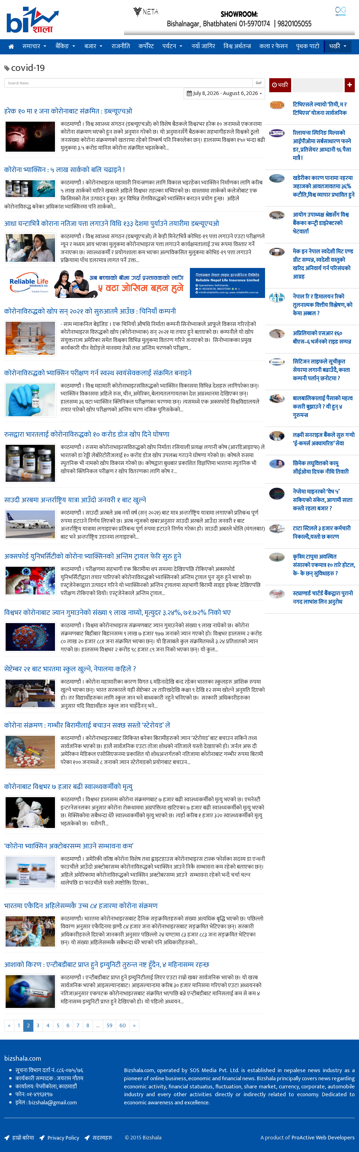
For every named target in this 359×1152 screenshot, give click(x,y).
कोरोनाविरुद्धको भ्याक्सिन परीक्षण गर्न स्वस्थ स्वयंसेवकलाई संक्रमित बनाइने (98, 373)
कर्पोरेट (146, 46)
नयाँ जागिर (203, 46)
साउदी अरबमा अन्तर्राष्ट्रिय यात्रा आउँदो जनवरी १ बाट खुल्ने (75, 500)
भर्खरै (334, 46)
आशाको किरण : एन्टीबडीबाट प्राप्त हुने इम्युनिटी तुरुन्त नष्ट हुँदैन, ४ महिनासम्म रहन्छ (106, 965)
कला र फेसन (273, 46)
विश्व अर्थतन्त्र (237, 46)
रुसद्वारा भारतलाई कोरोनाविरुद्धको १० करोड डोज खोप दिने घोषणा (86, 434)
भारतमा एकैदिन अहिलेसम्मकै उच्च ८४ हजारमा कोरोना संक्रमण (81, 906)
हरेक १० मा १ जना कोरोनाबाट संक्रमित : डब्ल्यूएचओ (68, 111)
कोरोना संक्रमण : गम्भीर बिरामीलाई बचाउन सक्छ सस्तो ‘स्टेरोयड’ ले (87, 725)
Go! (258, 83)
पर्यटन (169, 46)
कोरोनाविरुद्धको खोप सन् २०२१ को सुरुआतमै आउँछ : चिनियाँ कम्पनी (90, 311)
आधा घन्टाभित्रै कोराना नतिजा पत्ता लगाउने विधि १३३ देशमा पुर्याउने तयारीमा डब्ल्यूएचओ (111, 224)
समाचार (31, 46)
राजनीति (121, 46)
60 (122, 1025)
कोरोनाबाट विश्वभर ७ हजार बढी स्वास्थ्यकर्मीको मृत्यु (68, 787)
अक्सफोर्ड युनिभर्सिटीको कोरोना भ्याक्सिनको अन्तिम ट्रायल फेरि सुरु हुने (92, 556)
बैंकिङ (62, 46)
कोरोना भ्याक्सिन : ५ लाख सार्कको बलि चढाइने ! (64, 170)
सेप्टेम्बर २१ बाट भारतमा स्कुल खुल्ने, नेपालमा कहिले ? (70, 669)
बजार (90, 46)
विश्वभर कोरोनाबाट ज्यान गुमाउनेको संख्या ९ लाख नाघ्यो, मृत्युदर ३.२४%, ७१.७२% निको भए (117, 613)
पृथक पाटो (307, 46)
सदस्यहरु (102, 1138)
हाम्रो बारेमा (23, 1138)
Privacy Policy (63, 1138)
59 (109, 1025)
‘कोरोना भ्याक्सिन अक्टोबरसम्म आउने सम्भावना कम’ (69, 846)
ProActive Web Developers (323, 1137)
